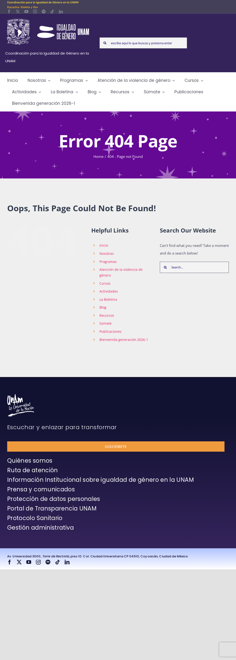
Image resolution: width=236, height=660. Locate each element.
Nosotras (106, 253)
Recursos (106, 315)
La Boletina (108, 299)
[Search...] (194, 267)
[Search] (105, 43)
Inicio (103, 245)
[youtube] (26, 11)
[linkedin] (61, 11)
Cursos (104, 283)
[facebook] (9, 11)
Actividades (108, 291)
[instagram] (35, 11)
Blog (102, 307)
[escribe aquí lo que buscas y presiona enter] (143, 43)
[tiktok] (52, 11)
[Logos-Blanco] (48, 19)
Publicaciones (110, 331)
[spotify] (44, 11)
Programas (108, 261)
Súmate (105, 323)
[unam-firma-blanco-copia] (20, 396)
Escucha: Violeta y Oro (22, 7)
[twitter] (18, 11)
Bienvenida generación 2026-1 (123, 339)
